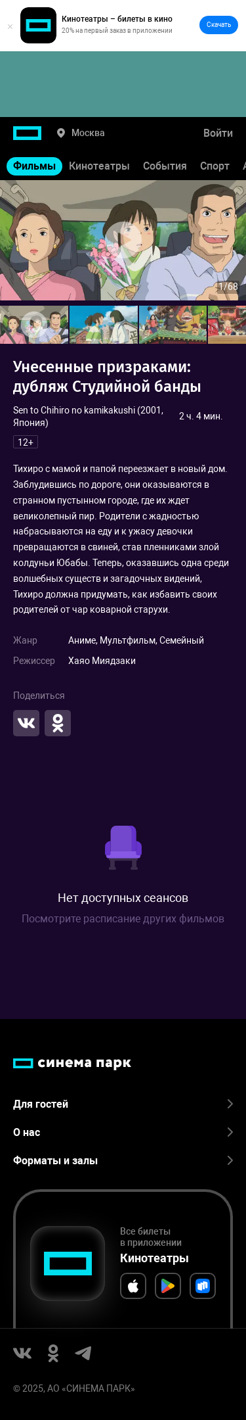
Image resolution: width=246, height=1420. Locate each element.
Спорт (215, 166)
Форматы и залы (123, 1160)
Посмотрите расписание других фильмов (123, 918)
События (165, 166)
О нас (123, 1132)
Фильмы (34, 166)
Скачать (219, 24)
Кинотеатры (99, 166)
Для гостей (123, 1104)
